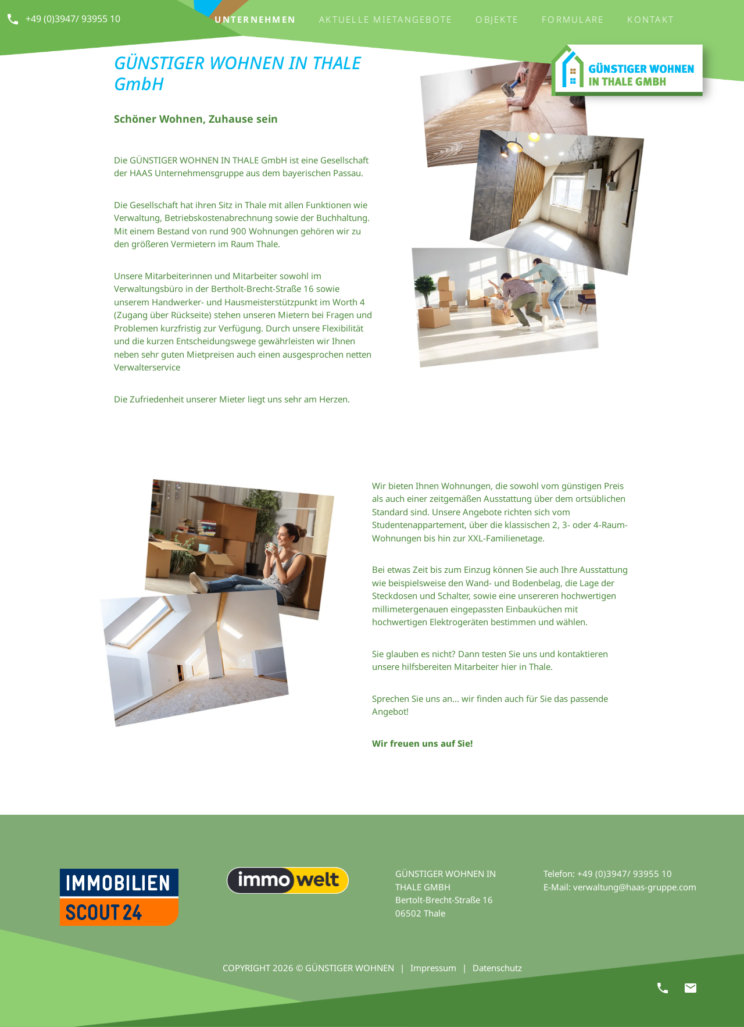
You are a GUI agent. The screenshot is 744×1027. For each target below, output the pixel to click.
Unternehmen (255, 19)
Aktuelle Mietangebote (385, 19)
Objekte (496, 19)
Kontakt (650, 19)
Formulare (573, 19)
